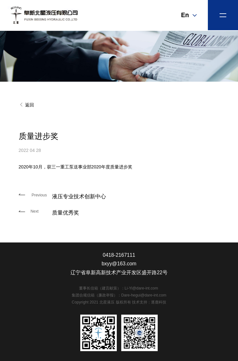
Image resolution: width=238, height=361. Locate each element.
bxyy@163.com (119, 263)
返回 (26, 104)
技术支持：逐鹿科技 (149, 302)
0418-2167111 (119, 255)
